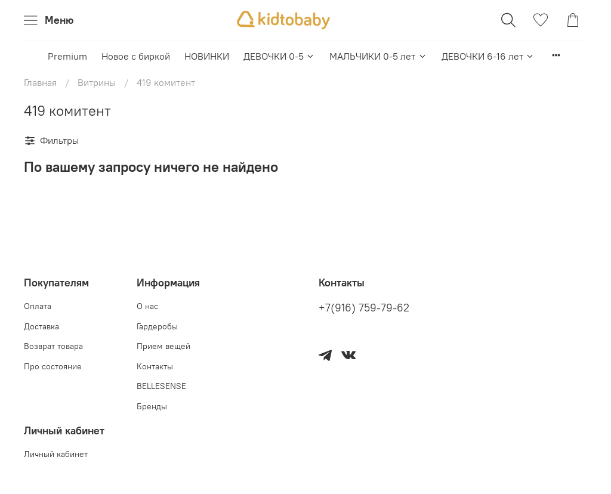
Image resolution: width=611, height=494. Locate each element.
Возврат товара (53, 346)
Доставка (41, 326)
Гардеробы (157, 326)
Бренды (152, 406)
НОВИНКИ (206, 56)
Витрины (97, 82)
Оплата (37, 306)
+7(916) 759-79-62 (364, 307)
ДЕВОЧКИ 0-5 (279, 56)
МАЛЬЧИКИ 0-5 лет (378, 56)
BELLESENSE (161, 386)
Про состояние (53, 366)
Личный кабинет (56, 454)
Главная (40, 82)
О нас (147, 306)
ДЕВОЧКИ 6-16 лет (488, 56)
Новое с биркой (135, 56)
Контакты (155, 366)
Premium (67, 56)
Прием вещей (163, 346)
